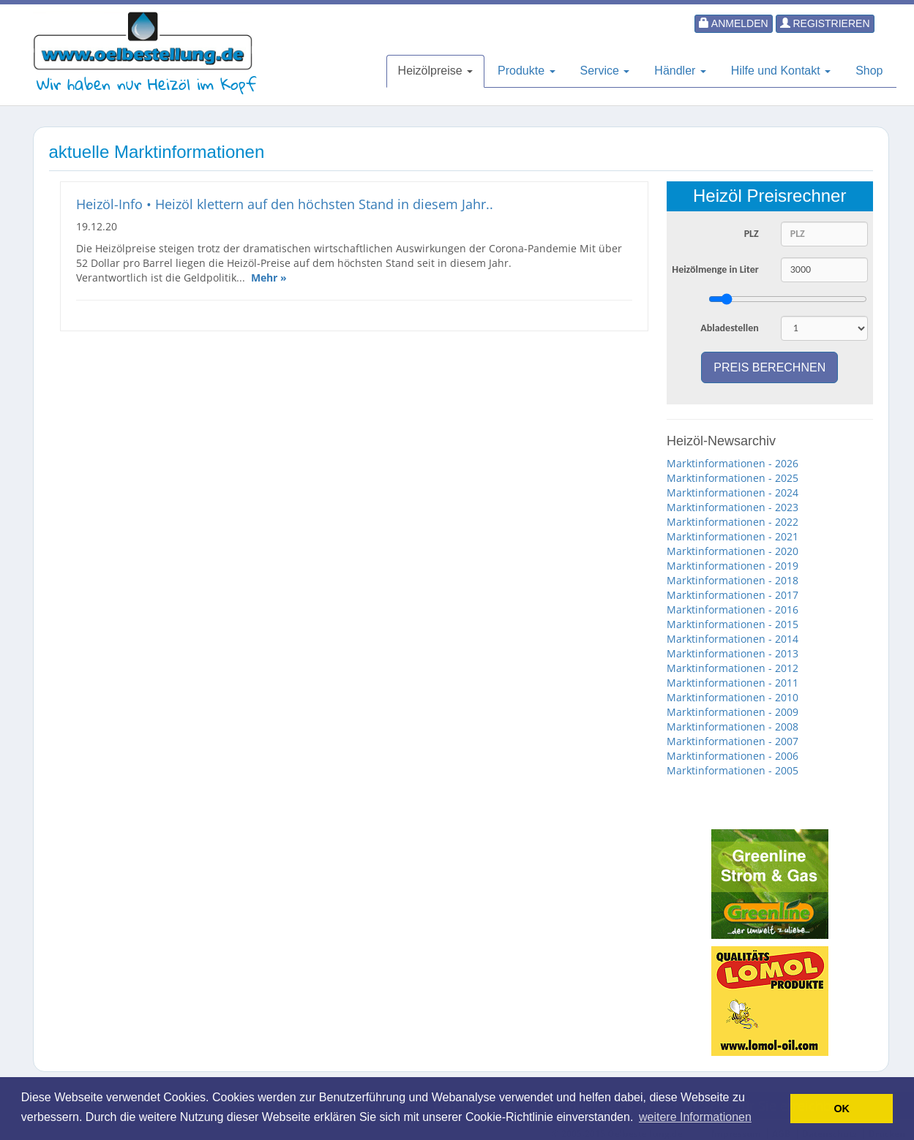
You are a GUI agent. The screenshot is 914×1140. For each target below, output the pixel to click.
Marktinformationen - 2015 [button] (732, 624)
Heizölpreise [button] (435, 70)
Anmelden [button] (733, 23)
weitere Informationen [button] (695, 1117)
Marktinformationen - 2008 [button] (732, 726)
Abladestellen (729, 328)
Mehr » (269, 277)
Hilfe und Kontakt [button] (781, 70)
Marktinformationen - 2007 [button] (732, 741)
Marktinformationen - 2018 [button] (732, 580)
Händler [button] (679, 70)
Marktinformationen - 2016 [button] (732, 609)
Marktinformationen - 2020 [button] (732, 551)
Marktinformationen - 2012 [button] (732, 668)
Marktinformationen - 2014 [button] (732, 639)
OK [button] (842, 1108)
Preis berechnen (769, 367)
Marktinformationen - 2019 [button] (732, 566)
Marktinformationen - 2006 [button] (732, 756)
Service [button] (605, 70)
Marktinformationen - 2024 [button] (732, 492)
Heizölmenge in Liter (715, 269)
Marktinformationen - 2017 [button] (732, 595)
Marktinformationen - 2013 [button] (732, 653)
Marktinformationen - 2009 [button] (732, 712)
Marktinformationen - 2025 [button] (732, 478)
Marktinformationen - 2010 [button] (732, 697)
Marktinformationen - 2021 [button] (732, 536)
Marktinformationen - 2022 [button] (732, 522)
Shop (869, 70)
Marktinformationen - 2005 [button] (732, 770)
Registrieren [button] (825, 23)
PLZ (751, 233)
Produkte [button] (526, 70)
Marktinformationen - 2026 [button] (732, 463)
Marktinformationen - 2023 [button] (732, 507)
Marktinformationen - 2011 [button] (732, 683)
